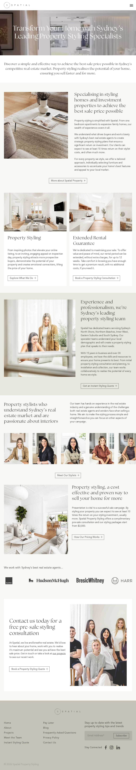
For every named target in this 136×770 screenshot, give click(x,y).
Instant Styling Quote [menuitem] (16, 742)
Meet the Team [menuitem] (13, 738)
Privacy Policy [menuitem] (51, 738)
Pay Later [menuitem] (48, 723)
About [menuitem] (7, 728)
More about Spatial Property (66, 181)
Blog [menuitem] (46, 728)
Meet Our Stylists (66, 475)
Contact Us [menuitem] (49, 742)
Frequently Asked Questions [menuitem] (59, 733)
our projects (59, 653)
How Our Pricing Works (86, 537)
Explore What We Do (21, 278)
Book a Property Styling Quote (28, 669)
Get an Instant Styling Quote (98, 386)
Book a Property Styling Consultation (95, 278)
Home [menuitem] (7, 723)
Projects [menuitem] (9, 733)
